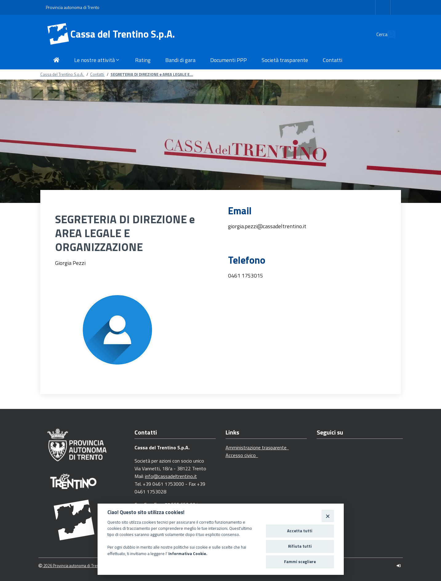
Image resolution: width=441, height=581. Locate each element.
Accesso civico (242, 455)
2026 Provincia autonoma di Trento (70, 566)
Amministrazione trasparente (257, 447)
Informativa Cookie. (187, 553)
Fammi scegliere (300, 561)
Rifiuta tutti (300, 546)
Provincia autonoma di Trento (72, 7)
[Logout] (399, 566)
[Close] (328, 516)
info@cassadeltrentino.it (171, 476)
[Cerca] (388, 34)
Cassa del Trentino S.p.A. (122, 34)
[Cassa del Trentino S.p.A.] (58, 34)
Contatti (97, 74)
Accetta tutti (299, 531)
